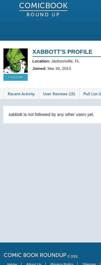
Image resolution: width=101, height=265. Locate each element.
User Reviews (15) (59, 94)
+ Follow (15, 77)
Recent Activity (21, 94)
